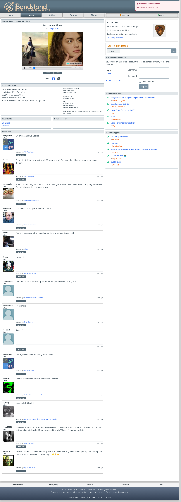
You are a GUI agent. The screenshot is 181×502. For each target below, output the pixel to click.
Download (48, 73)
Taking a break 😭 (118, 155)
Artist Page (20, 155)
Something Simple (30, 273)
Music (31, 15)
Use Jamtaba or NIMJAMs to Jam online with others (133, 97)
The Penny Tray (29, 176)
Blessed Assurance (30, 225)
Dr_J (113, 113)
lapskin (115, 152)
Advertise (125, 485)
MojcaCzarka (117, 158)
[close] (177, 3)
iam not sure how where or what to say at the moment (134, 149)
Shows (94, 15)
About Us (89, 485)
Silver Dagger (28, 322)
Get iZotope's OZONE (120, 104)
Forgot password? (113, 80)
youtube (114, 143)
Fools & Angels (29, 443)
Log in (144, 86)
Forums (73, 15)
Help (161, 485)
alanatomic (7, 184)
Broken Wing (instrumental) (33, 395)
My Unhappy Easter (119, 136)
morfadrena (116, 119)
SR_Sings (6, 123)
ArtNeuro (115, 139)
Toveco (5, 257)
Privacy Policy (53, 485)
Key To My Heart (29, 468)
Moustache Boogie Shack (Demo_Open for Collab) (40, 419)
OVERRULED (116, 162)
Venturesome (8, 281)
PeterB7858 (7, 427)
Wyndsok (6, 125)
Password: (132, 76)
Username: (132, 70)
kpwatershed (117, 146)
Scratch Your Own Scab (31, 201)
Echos (26, 249)
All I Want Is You (29, 152)
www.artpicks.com (115, 37)
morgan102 (54, 28)
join (109, 73)
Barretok (6, 378)
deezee (5, 160)
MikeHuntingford (118, 100)
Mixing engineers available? (123, 123)
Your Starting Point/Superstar (33, 298)
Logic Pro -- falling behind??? (123, 110)
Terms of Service (17, 485)
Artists (52, 15)
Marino (5, 233)
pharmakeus (8, 305)
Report (58, 73)
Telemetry (7, 208)
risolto (113, 116)
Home (10, 15)
